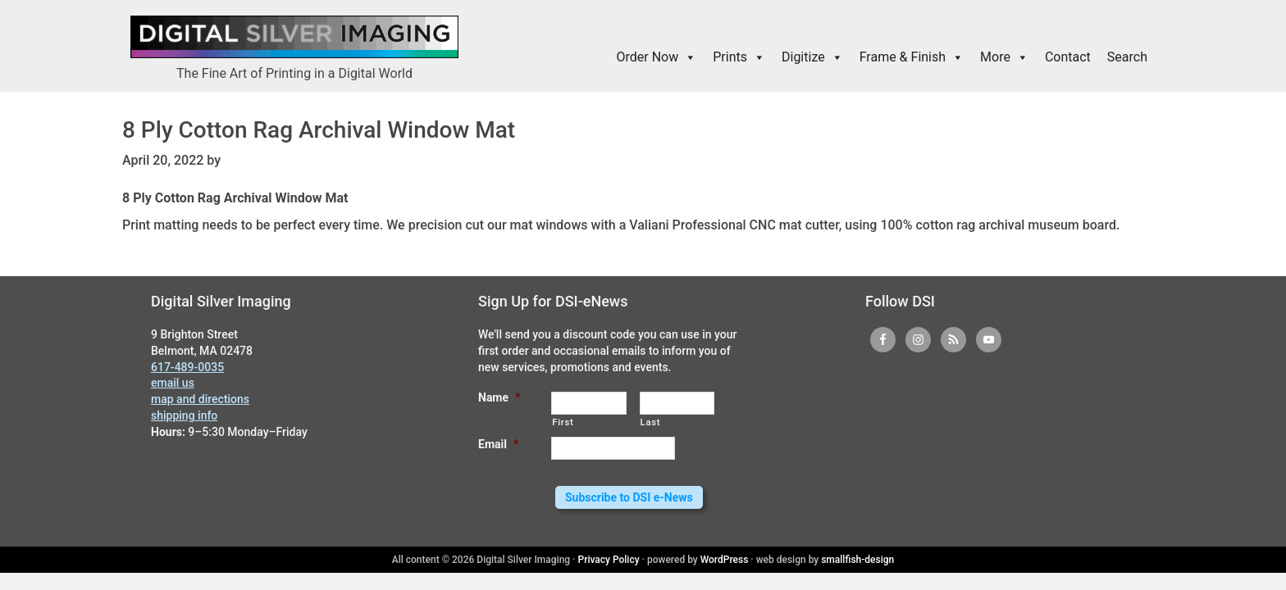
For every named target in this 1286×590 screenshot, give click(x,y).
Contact (1068, 57)
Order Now (657, 57)
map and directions (200, 399)
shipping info (184, 415)
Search (1127, 57)
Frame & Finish (912, 57)
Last (651, 422)
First (562, 422)
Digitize (812, 57)
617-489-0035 (187, 367)
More (1004, 57)
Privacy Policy (609, 559)
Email (498, 444)
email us (172, 382)
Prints (739, 57)
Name (499, 397)
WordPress (724, 559)
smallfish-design (857, 559)
